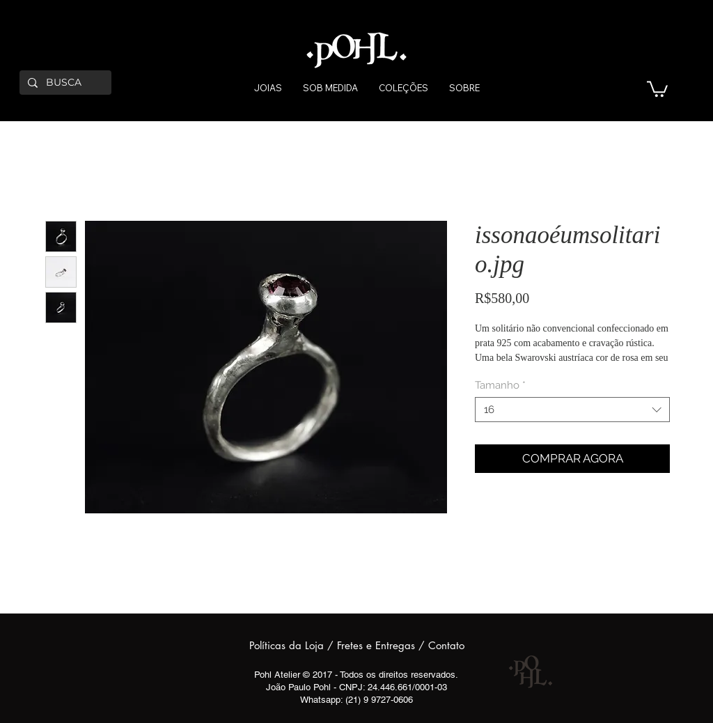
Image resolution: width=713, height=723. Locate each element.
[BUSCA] (64, 82)
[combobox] (572, 409)
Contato (446, 645)
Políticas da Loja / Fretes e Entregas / (338, 645)
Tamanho (500, 385)
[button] (657, 88)
